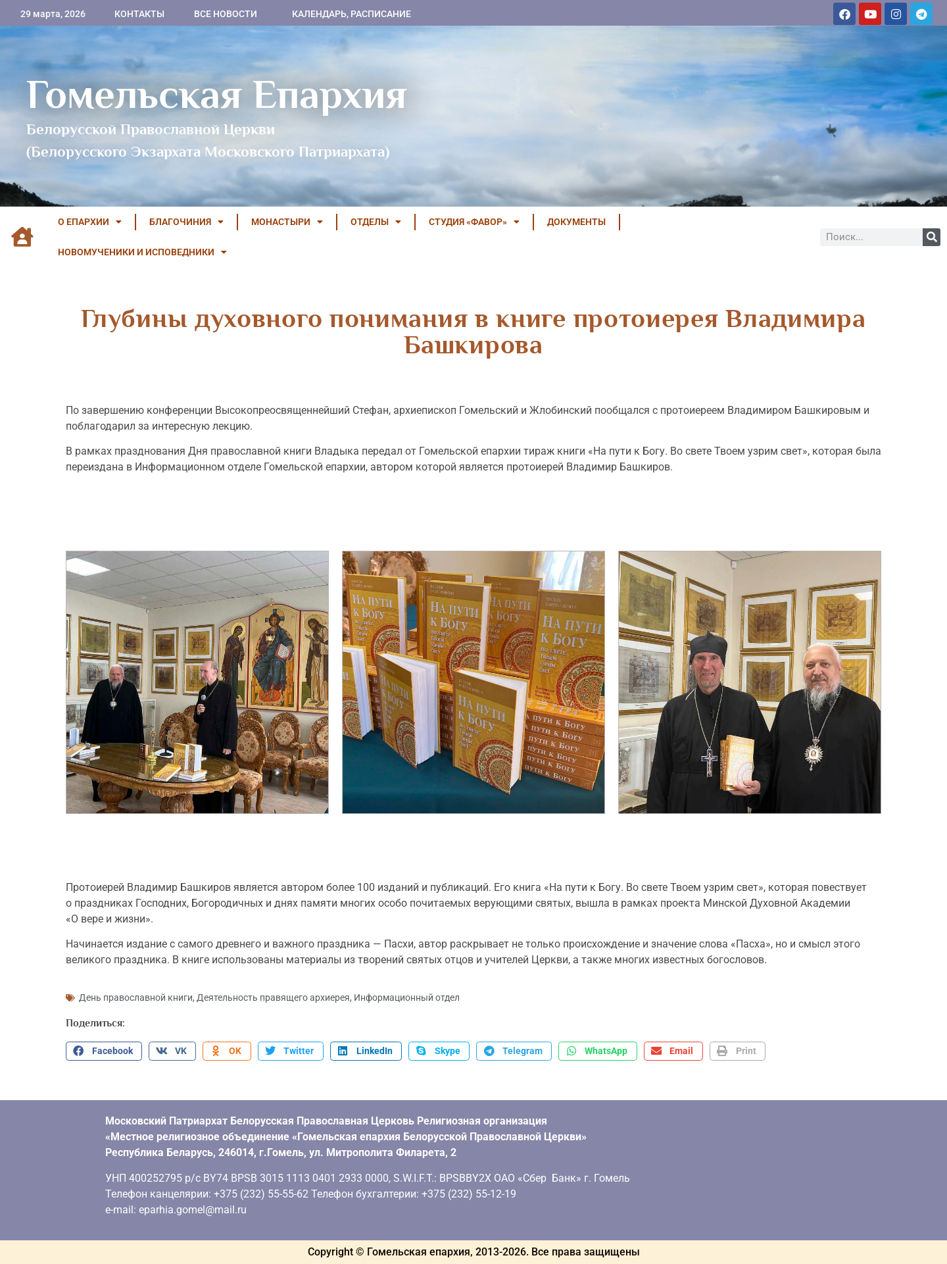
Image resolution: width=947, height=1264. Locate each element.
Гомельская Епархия (216, 94)
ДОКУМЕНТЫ (576, 221)
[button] (104, 1051)
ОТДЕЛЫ (376, 222)
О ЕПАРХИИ (90, 222)
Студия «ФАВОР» (474, 222)
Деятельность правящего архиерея (273, 997)
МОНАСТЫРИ (287, 222)
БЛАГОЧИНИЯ (186, 222)
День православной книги (136, 997)
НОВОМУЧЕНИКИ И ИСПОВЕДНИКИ (142, 252)
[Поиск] (931, 237)
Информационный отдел (407, 997)
